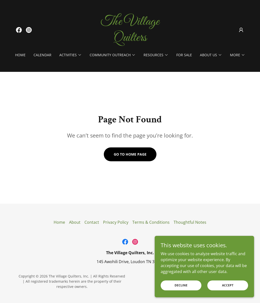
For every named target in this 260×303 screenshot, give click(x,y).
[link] (19, 30)
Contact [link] (91, 222)
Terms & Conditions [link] (151, 222)
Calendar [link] (42, 55)
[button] (241, 30)
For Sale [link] (184, 55)
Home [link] (20, 55)
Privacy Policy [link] (115, 222)
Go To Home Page (130, 154)
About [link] (74, 222)
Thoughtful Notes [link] (190, 222)
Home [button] (59, 222)
